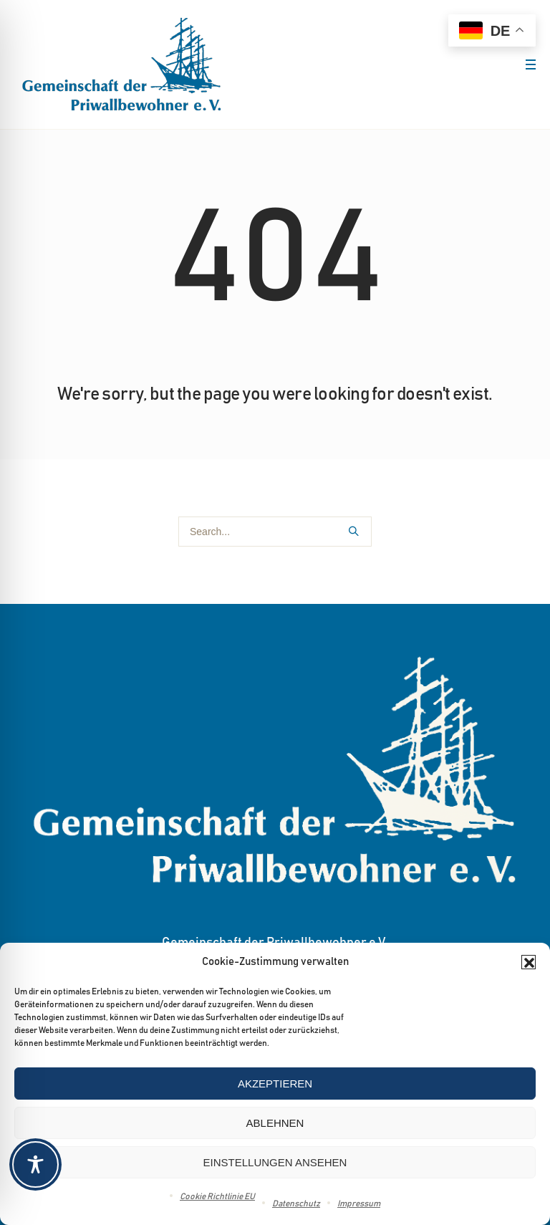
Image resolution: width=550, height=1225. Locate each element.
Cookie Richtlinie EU (217, 1196)
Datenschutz (296, 1203)
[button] (528, 962)
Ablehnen (275, 1123)
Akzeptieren (275, 1083)
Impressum (358, 1203)
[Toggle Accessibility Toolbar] (274, 1164)
